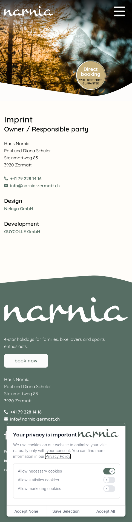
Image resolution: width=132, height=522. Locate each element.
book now (26, 360)
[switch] (110, 471)
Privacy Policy (57, 456)
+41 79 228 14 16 (23, 178)
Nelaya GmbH (18, 208)
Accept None (26, 511)
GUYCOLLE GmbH (22, 231)
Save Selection (66, 511)
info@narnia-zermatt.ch (32, 185)
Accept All (105, 511)
